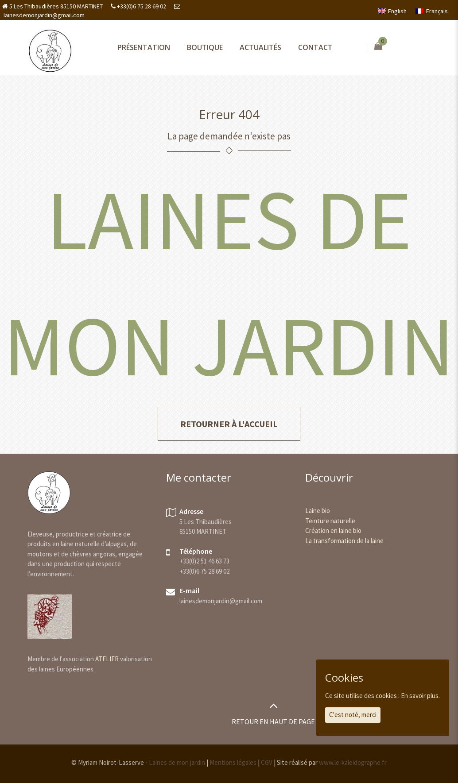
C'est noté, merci (352, 714)
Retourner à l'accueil (229, 423)
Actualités (260, 47)
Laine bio (317, 510)
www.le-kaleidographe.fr (353, 762)
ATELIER (107, 659)
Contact (315, 47)
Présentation (143, 47)
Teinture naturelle (330, 521)
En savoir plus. (420, 695)
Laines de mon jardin (177, 762)
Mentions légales (233, 762)
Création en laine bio (333, 530)
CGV (266, 762)
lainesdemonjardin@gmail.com (43, 15)
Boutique (205, 47)
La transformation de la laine (344, 540)
